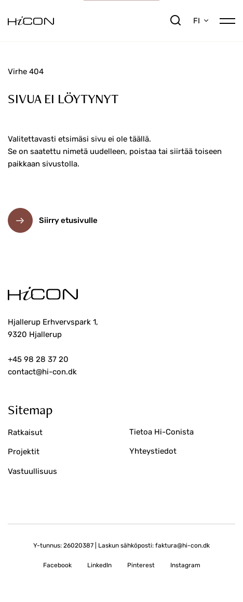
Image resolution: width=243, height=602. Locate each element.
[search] (175, 20)
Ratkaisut (25, 432)
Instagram (185, 565)
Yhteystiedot (153, 451)
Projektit (23, 451)
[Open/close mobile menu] (227, 19)
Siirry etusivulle (68, 220)
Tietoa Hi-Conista (161, 432)
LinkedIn (99, 565)
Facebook (57, 565)
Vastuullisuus (32, 471)
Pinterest (141, 565)
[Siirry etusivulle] (88, 20)
